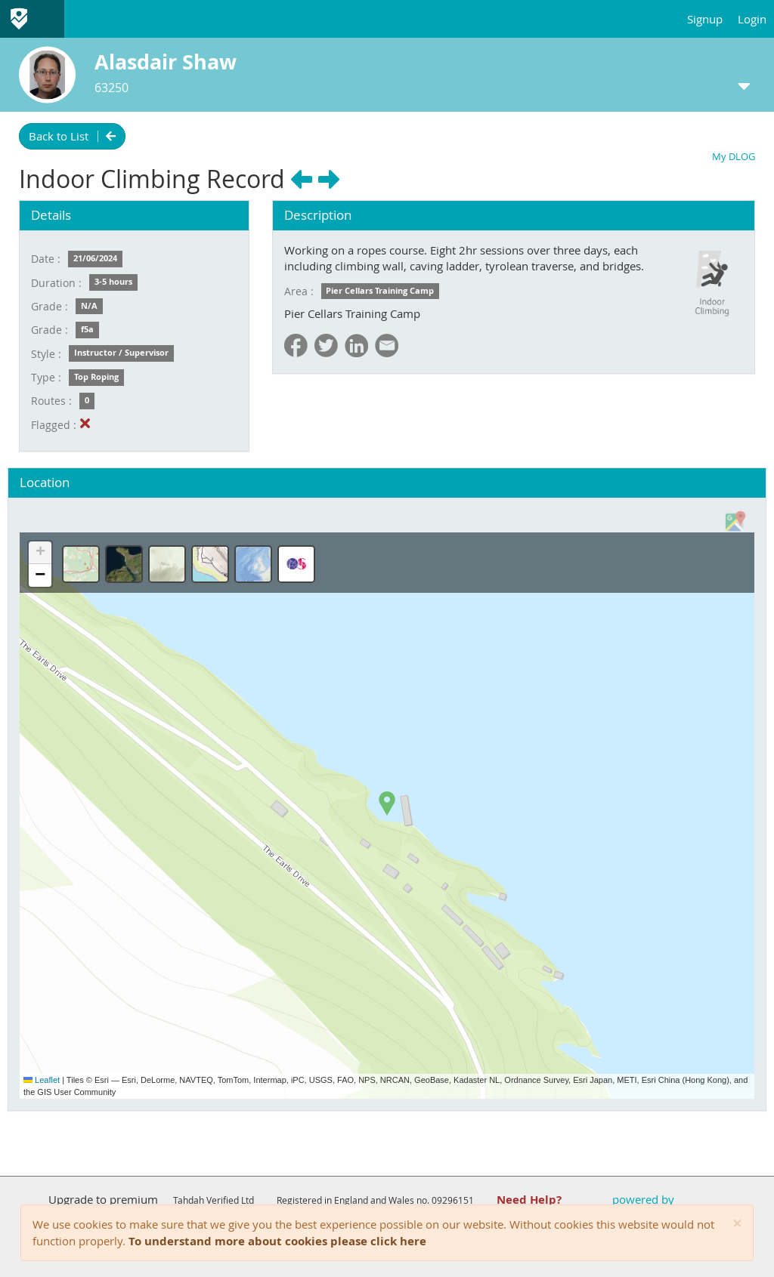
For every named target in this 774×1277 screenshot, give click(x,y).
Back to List (72, 135)
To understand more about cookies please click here (277, 1241)
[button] (387, 803)
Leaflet (41, 1079)
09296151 (453, 1200)
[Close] (737, 1223)
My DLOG (733, 156)
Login (752, 18)
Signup (705, 18)
